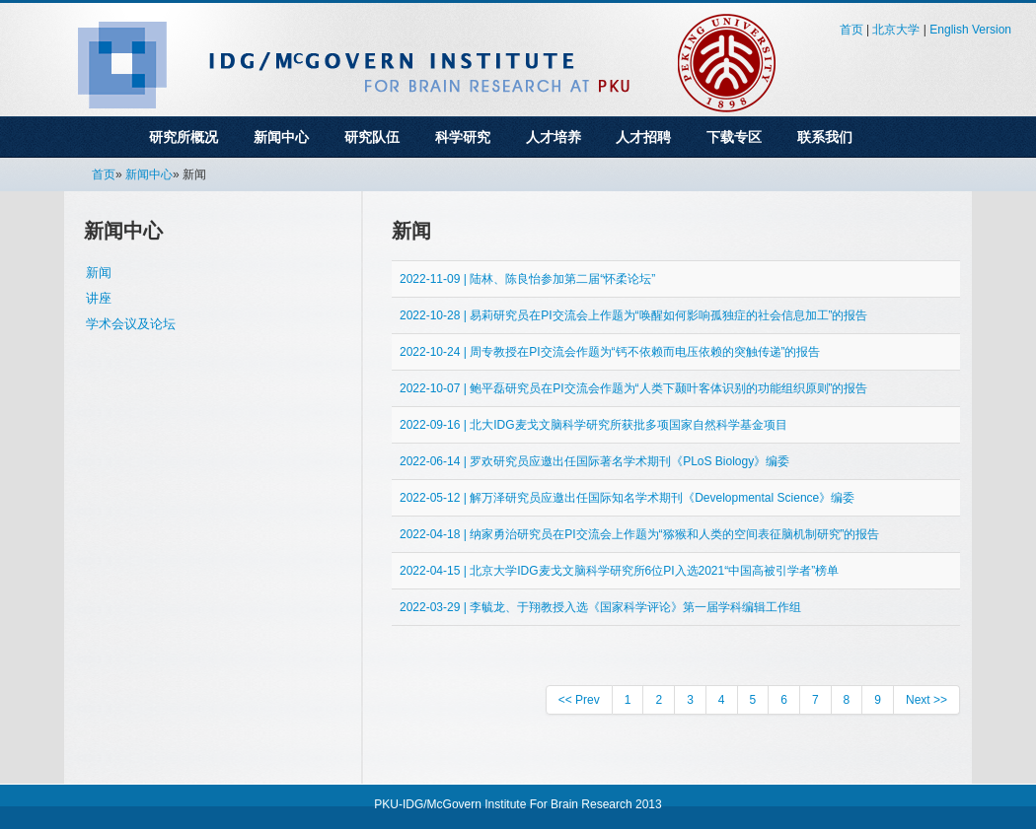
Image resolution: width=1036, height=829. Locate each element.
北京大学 (896, 29)
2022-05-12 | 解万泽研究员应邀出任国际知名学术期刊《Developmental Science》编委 (627, 498)
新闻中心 (281, 137)
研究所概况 (183, 137)
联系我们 (824, 137)
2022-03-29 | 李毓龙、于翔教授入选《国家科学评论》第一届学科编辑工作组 (600, 607)
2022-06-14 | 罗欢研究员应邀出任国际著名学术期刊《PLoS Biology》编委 (594, 461)
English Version (970, 29)
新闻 (98, 272)
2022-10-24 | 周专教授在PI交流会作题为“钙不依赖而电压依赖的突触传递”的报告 (610, 352)
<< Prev (579, 700)
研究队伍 (372, 137)
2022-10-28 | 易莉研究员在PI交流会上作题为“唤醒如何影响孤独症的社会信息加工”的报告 (634, 315)
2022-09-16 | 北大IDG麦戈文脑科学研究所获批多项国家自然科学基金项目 (593, 425)
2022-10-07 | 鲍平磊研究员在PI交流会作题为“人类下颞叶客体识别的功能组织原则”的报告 (634, 388)
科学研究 (462, 137)
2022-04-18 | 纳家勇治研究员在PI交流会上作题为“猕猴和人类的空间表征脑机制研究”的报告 (640, 534)
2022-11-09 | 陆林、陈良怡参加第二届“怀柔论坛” (527, 279)
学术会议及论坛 (131, 323)
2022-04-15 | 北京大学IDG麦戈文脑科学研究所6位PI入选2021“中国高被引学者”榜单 (619, 571)
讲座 (98, 298)
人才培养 (553, 137)
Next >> (926, 700)
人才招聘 (643, 137)
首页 (851, 29)
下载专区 (734, 137)
